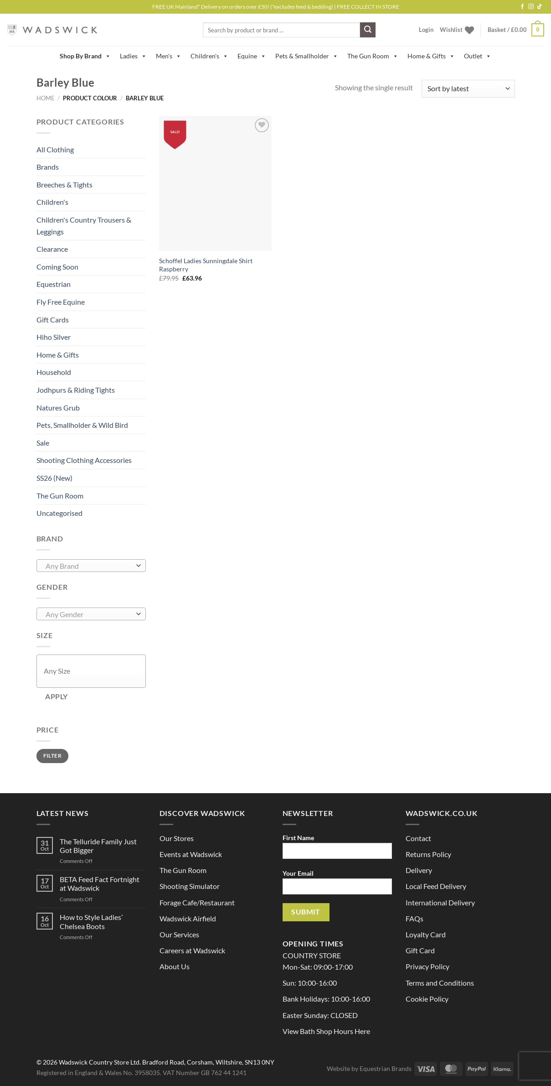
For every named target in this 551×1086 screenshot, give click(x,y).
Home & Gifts (431, 56)
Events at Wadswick (191, 854)
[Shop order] (468, 89)
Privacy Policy (427, 966)
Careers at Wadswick (192, 950)
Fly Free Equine (60, 301)
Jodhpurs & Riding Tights (75, 389)
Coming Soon (57, 266)
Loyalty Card (426, 934)
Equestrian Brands (386, 1068)
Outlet (477, 56)
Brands (47, 166)
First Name (337, 849)
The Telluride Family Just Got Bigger (98, 845)
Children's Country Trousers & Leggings (83, 225)
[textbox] (88, 566)
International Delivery (440, 902)
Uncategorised (59, 513)
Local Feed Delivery (436, 886)
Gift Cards (52, 319)
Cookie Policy (427, 998)
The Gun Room (372, 56)
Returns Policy (428, 854)
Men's (168, 56)
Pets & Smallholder (306, 56)
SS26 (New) (54, 477)
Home (45, 98)
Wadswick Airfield (188, 918)
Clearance (52, 248)
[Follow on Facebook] (522, 7)
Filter (52, 755)
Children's (209, 56)
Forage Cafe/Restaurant (197, 902)
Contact (418, 838)
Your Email (337, 885)
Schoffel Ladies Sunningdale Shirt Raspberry (205, 265)
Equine (251, 56)
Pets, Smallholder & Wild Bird (82, 425)
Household (53, 372)
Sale (42, 442)
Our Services (179, 934)
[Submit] (368, 30)
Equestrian (53, 284)
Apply (56, 696)
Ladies (133, 56)
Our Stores (177, 838)
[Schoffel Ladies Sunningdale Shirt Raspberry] (215, 183)
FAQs (414, 918)
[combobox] (91, 565)
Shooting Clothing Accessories (84, 460)
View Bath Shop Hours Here (326, 1031)
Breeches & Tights (64, 184)
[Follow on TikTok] (539, 7)
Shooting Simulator (190, 886)
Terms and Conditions (440, 982)
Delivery (419, 870)
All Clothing (55, 149)
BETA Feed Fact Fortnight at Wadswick (99, 883)
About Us (175, 966)
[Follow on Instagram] (531, 7)
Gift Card (420, 950)
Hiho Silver (53, 337)
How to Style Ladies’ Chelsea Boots (91, 921)
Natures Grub (58, 407)
